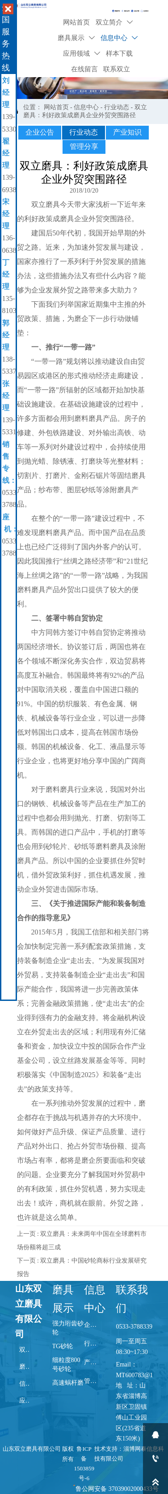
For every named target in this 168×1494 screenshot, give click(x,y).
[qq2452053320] (155, 1435)
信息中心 (86, 107)
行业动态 (116, 107)
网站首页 (56, 107)
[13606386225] (155, 1458)
